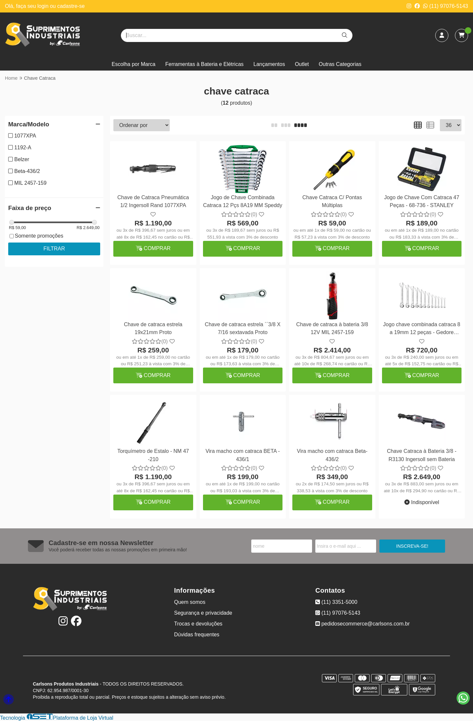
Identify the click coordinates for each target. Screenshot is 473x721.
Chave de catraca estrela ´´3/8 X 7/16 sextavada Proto (243, 328)
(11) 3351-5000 (336, 602)
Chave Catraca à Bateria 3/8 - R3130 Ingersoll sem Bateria (422, 455)
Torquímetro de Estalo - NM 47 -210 (153, 455)
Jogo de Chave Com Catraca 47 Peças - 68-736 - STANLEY (421, 201)
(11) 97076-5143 (445, 6)
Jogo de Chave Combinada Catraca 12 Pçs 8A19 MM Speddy (242, 201)
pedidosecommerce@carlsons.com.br (362, 623)
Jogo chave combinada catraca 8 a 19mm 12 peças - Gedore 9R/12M (421, 329)
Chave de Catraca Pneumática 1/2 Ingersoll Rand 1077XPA (153, 201)
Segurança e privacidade (203, 613)
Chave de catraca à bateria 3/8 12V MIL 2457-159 (332, 328)
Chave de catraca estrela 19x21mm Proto (153, 328)
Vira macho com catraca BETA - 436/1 (243, 455)
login (43, 6)
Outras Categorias (340, 64)
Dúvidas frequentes (196, 634)
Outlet (302, 64)
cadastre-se (71, 6)
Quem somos (189, 602)
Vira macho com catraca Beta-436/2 (332, 455)
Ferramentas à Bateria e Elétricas (204, 64)
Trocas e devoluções (198, 623)
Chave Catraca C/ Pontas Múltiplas (332, 201)
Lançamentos (269, 64)
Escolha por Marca (133, 64)
